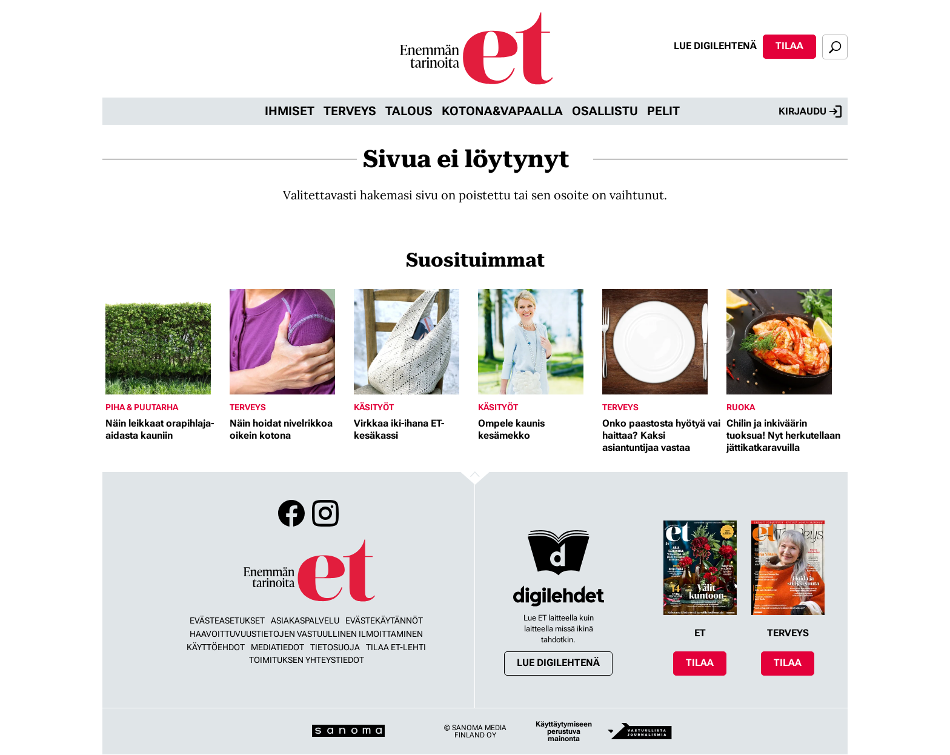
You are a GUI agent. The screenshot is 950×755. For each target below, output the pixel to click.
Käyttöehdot (216, 647)
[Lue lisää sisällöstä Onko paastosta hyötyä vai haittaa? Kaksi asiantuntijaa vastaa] (661, 341)
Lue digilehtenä (715, 46)
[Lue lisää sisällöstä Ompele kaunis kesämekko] (537, 341)
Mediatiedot (277, 647)
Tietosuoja (335, 647)
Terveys (350, 111)
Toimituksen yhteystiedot (306, 660)
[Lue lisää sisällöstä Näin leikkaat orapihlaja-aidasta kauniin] (164, 341)
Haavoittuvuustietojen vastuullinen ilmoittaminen (306, 634)
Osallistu (605, 111)
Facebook (291, 513)
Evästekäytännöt (384, 620)
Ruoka (740, 407)
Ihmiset (289, 111)
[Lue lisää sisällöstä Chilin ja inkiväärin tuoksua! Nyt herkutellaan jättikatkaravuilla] (785, 341)
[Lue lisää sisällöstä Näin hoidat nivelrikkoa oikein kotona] (289, 341)
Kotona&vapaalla (502, 111)
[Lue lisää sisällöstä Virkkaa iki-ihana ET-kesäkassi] (413, 341)
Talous (409, 111)
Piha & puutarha (141, 407)
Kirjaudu (810, 111)
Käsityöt (374, 407)
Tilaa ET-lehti (396, 647)
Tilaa (789, 46)
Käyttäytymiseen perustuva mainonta (564, 731)
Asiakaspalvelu (305, 620)
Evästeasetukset (227, 620)
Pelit (663, 111)
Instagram (325, 513)
